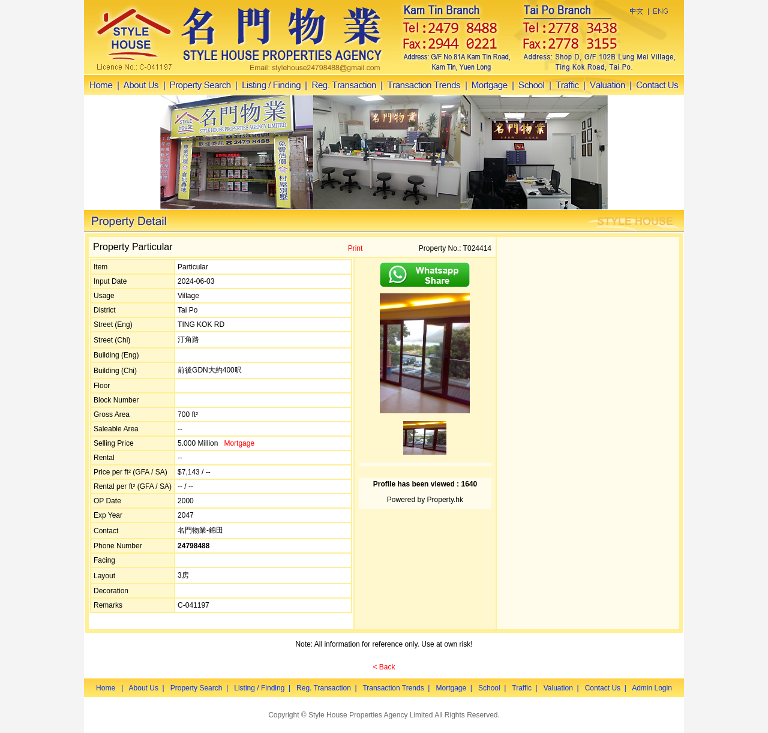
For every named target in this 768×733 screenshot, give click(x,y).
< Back (384, 667)
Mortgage (239, 443)
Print (355, 248)
